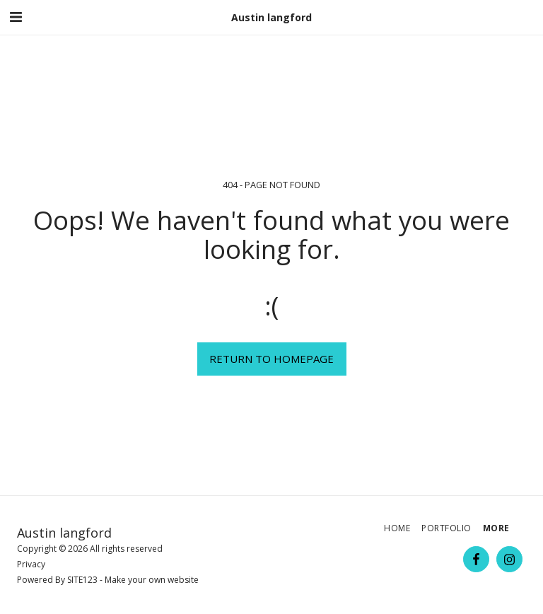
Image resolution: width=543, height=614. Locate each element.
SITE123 (82, 580)
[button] (16, 16)
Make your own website (152, 580)
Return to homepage (271, 359)
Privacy (31, 564)
